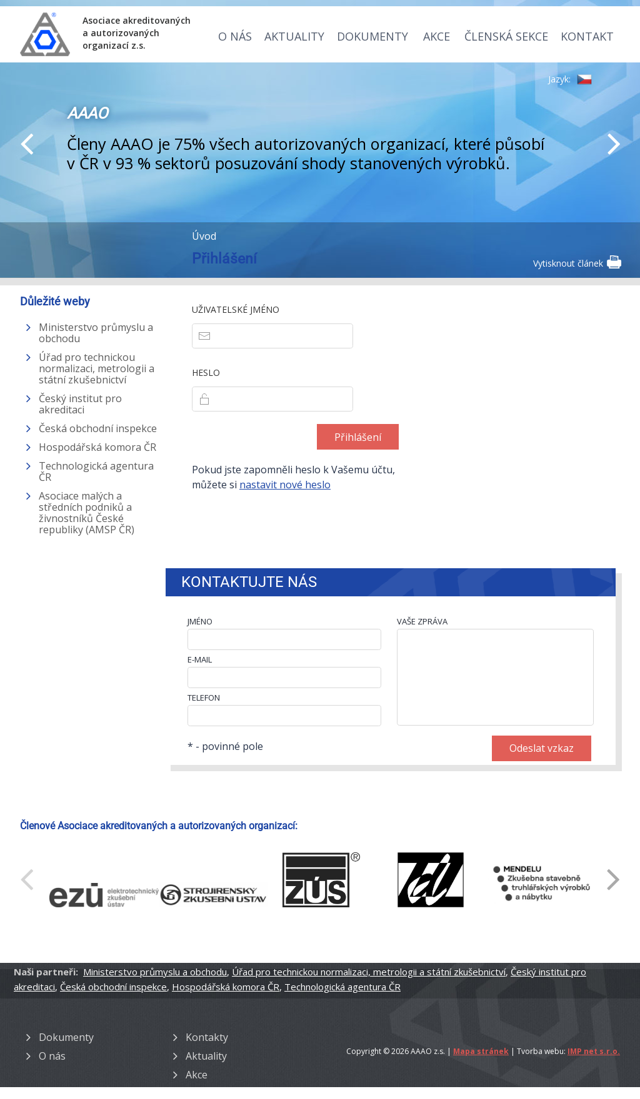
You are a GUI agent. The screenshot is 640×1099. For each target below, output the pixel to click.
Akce (436, 36)
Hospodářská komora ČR (97, 447)
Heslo (206, 372)
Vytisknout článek (576, 262)
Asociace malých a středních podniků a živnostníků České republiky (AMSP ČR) (86, 512)
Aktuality (294, 36)
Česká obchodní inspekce (98, 428)
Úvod (204, 236)
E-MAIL (200, 659)
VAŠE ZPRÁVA (422, 621)
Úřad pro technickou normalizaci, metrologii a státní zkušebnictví (96, 368)
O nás (235, 36)
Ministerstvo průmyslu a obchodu (96, 333)
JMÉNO (200, 621)
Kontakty (207, 1037)
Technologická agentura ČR (96, 471)
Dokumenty (372, 36)
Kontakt (587, 36)
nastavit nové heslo (285, 484)
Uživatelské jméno (235, 309)
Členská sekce (506, 36)
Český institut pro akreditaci (80, 404)
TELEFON (204, 697)
